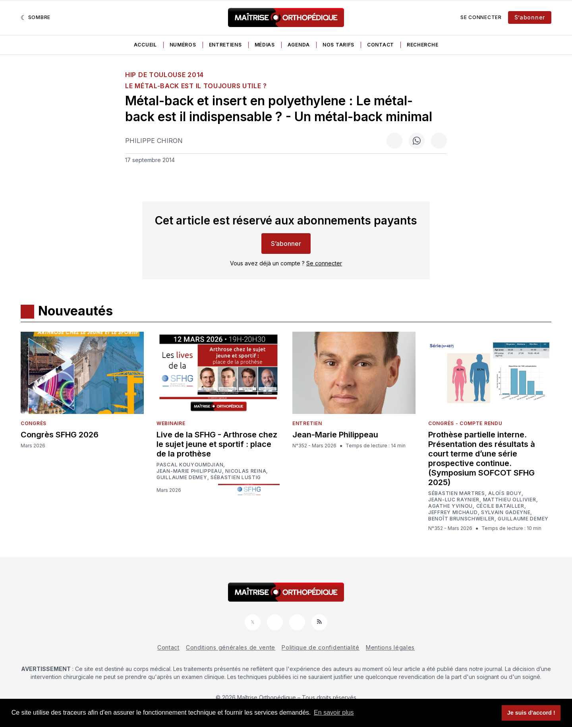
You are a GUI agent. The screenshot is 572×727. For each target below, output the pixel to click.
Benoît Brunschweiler (461, 519)
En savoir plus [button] (334, 712)
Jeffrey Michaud (453, 512)
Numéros (183, 45)
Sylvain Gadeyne (506, 512)
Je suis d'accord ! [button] (531, 713)
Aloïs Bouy (505, 493)
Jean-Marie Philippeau (189, 471)
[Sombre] (35, 17)
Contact (380, 45)
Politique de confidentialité (320, 647)
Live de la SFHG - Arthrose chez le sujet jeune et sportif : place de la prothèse (217, 444)
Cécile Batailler (500, 506)
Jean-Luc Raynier (453, 500)
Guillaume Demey (182, 477)
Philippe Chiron (154, 141)
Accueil (145, 45)
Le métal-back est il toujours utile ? (196, 86)
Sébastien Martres (456, 493)
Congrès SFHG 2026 (60, 434)
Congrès (33, 423)
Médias (265, 45)
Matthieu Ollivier (509, 500)
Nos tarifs (338, 45)
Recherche (422, 45)
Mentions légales (390, 647)
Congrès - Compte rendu (465, 423)
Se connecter (480, 17)
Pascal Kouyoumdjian (190, 465)
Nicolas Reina (245, 471)
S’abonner (529, 17)
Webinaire (171, 423)
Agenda (299, 45)
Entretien (307, 423)
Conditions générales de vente (230, 647)
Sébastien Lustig (236, 477)
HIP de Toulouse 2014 (164, 75)
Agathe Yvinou (450, 506)
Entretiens (225, 45)
